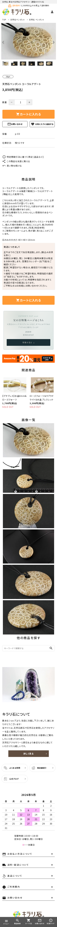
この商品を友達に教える (16, 161)
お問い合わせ (14, 124)
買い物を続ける (12, 165)
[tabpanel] (28, 41)
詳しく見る (28, 753)
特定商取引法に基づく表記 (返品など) (23, 157)
